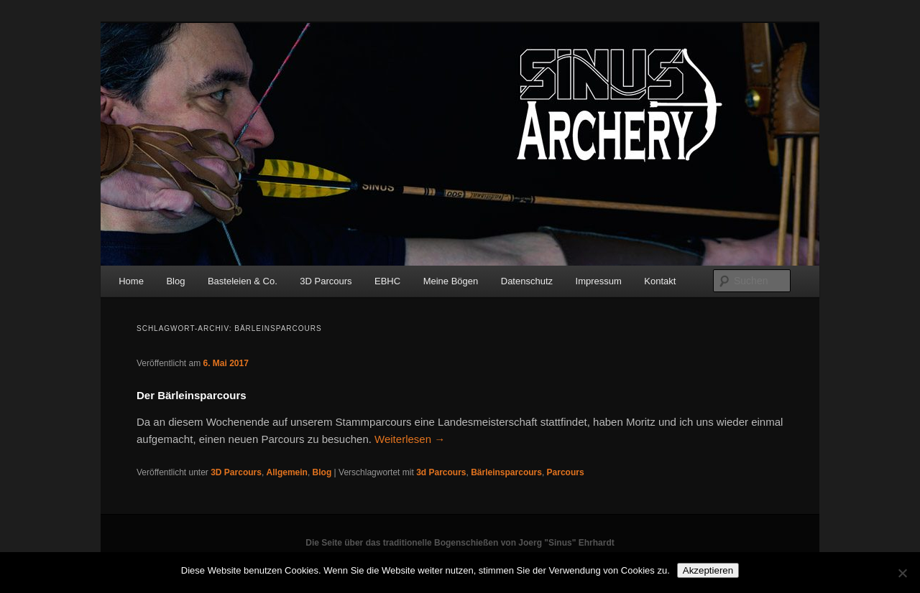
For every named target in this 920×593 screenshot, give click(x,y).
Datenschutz (527, 281)
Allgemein (287, 472)
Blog (175, 281)
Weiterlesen (409, 439)
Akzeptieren (708, 570)
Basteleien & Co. (242, 281)
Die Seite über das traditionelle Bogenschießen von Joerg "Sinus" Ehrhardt (459, 543)
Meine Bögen (451, 281)
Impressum (599, 281)
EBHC (387, 281)
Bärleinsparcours (506, 472)
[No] (902, 573)
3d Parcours (441, 472)
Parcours (565, 472)
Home (131, 281)
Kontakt (660, 281)
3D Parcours (325, 281)
